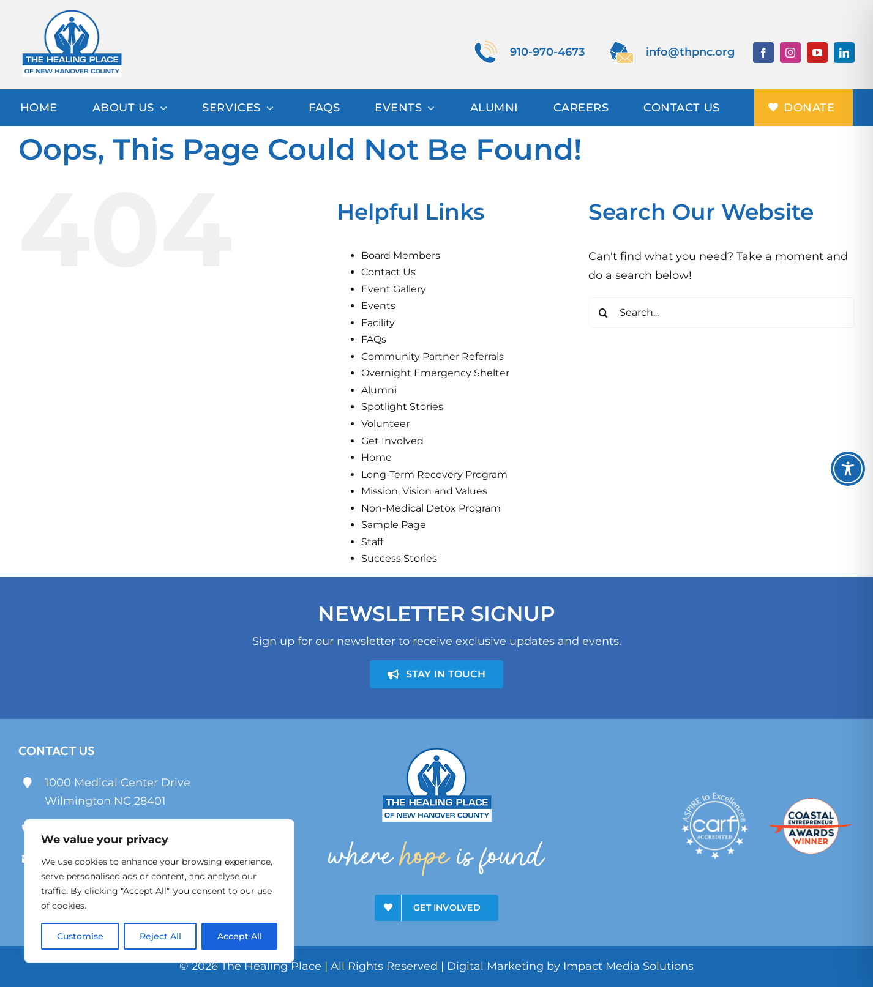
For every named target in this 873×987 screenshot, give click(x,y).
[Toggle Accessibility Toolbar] (848, 469)
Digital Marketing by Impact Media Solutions (570, 966)
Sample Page (393, 525)
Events (378, 305)
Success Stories (399, 558)
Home (376, 457)
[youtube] (817, 52)
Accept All (239, 936)
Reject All (160, 936)
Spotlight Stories (402, 406)
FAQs (373, 339)
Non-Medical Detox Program (431, 508)
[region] (159, 891)
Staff (372, 542)
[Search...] (721, 312)
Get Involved (392, 441)
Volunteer (385, 424)
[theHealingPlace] (72, 11)
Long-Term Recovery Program (434, 474)
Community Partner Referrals (432, 356)
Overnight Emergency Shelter (435, 373)
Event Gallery (393, 289)
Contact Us (388, 272)
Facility (378, 323)
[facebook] (763, 52)
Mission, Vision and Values (424, 491)
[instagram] (790, 52)
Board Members (400, 255)
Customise (80, 936)
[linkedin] (844, 52)
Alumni (379, 390)
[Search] (603, 312)
